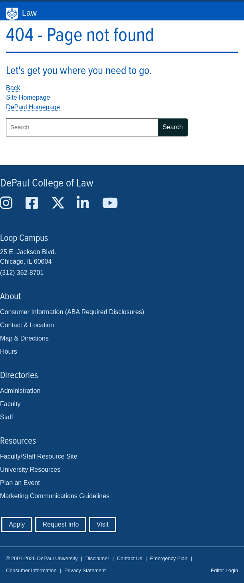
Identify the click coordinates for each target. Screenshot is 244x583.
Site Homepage (28, 97)
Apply (17, 524)
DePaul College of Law (46, 183)
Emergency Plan (168, 558)
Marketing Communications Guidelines (54, 496)
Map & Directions (24, 338)
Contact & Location (27, 325)
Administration (20, 390)
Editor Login (224, 570)
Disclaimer (97, 558)
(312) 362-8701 (22, 272)
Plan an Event (20, 482)
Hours (8, 351)
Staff (6, 417)
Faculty (10, 404)
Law (29, 12)
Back (13, 87)
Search (173, 127)
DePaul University (12, 14)
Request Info (61, 524)
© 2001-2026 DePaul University (41, 558)
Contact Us (129, 558)
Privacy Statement (85, 570)
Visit (103, 524)
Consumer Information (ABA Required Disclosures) (72, 312)
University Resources (30, 469)
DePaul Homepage (33, 107)
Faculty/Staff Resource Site (38, 456)
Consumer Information (31, 570)
